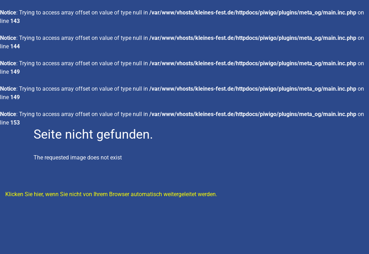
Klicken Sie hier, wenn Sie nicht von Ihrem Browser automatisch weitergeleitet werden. (111, 194)
